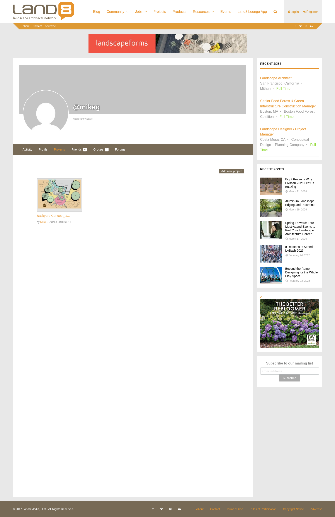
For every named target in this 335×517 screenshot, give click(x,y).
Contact (37, 26)
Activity (27, 149)
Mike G (44, 222)
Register (310, 12)
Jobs (139, 12)
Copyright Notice (293, 509)
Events (225, 12)
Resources (201, 12)
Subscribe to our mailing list (289, 363)
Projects (159, 12)
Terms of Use (234, 509)
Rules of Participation (263, 509)
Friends (79, 149)
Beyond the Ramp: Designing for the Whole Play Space (301, 272)
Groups (100, 149)
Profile (43, 149)
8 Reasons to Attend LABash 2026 (299, 248)
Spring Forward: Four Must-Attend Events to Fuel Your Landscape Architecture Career (300, 228)
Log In (293, 12)
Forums (120, 149)
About (26, 26)
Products (179, 12)
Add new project (231, 171)
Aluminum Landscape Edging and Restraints (300, 203)
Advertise (50, 26)
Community (115, 12)
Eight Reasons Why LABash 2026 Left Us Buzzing (299, 183)
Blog (96, 12)
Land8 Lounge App (252, 12)
